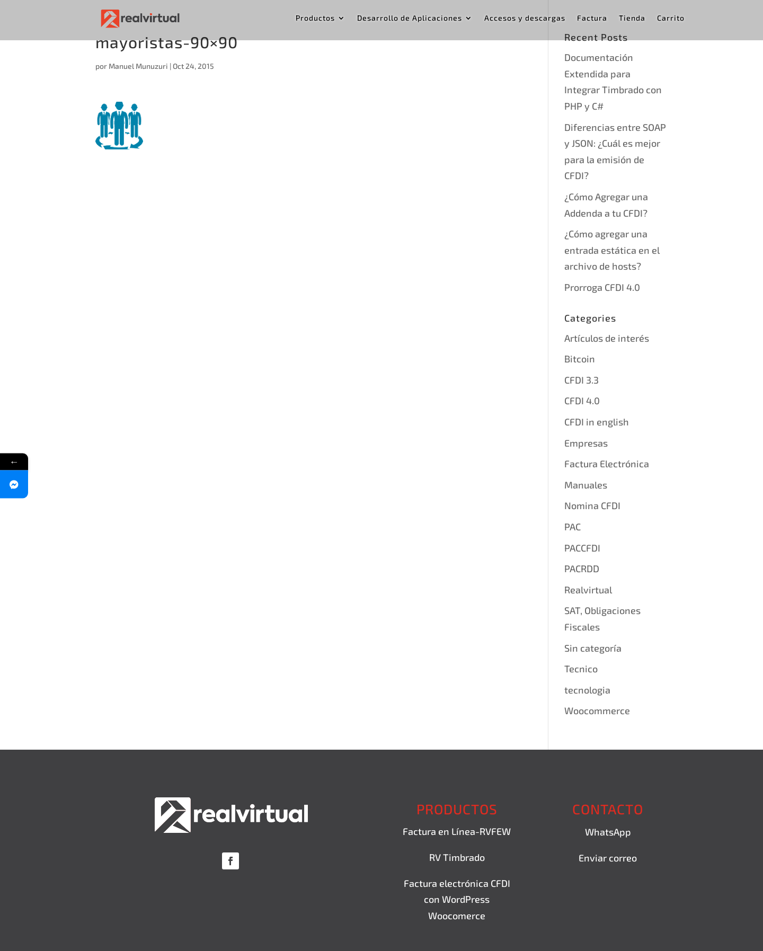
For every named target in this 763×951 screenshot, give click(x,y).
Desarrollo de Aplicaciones (409, 18)
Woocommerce (597, 710)
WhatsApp (608, 832)
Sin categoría (593, 648)
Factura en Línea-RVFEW (457, 831)
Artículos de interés (606, 338)
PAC (572, 526)
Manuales (585, 485)
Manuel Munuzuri (138, 65)
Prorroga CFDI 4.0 (602, 287)
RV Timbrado (457, 857)
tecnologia (587, 690)
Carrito (671, 18)
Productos (315, 18)
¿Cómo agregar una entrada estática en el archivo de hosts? (612, 250)
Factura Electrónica (606, 463)
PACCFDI (582, 548)
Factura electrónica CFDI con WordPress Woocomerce (457, 899)
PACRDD (581, 568)
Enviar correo (608, 858)
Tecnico (581, 668)
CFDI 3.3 (581, 380)
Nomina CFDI (592, 505)
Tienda (632, 18)
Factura (592, 18)
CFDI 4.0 (582, 400)
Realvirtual (588, 590)
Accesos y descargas (524, 18)
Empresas (586, 443)
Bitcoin (579, 359)
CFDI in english (596, 422)
